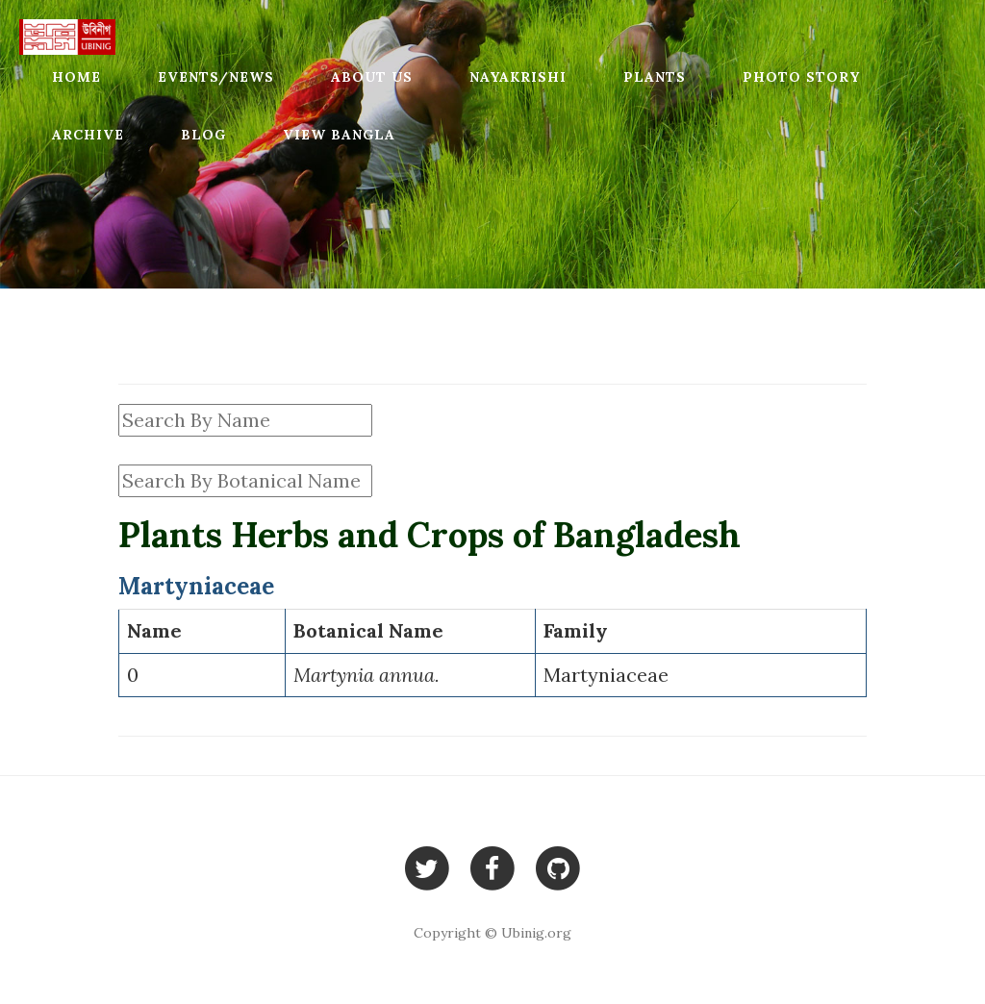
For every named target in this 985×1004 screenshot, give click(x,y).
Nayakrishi (518, 77)
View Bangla (339, 134)
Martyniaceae (606, 675)
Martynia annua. (366, 675)
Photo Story (801, 77)
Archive (88, 134)
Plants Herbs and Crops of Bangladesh (429, 535)
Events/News (216, 77)
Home (76, 77)
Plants (654, 77)
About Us (372, 77)
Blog (203, 134)
